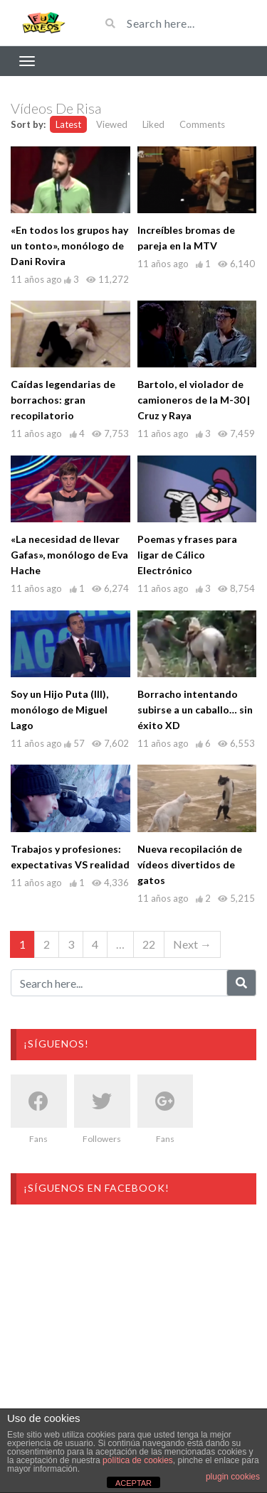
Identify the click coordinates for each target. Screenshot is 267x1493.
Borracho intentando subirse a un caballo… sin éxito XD (195, 709)
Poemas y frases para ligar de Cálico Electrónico (187, 554)
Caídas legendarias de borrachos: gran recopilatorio (63, 399)
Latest (68, 124)
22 (148, 944)
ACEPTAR (133, 1483)
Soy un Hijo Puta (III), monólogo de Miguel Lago (59, 709)
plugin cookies (233, 1477)
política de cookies (138, 1460)
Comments (202, 124)
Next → (192, 944)
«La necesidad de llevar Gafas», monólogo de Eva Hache (69, 554)
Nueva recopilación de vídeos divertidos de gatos (189, 864)
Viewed (111, 124)
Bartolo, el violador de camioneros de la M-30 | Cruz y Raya (193, 399)
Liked (153, 124)
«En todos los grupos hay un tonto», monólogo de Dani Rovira (69, 245)
